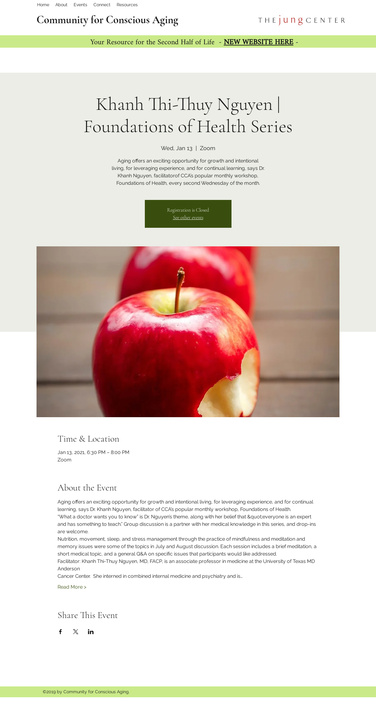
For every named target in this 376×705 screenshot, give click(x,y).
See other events (188, 217)
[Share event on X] (76, 631)
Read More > (72, 587)
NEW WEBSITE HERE (258, 42)
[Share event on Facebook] (60, 631)
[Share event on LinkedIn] (91, 631)
